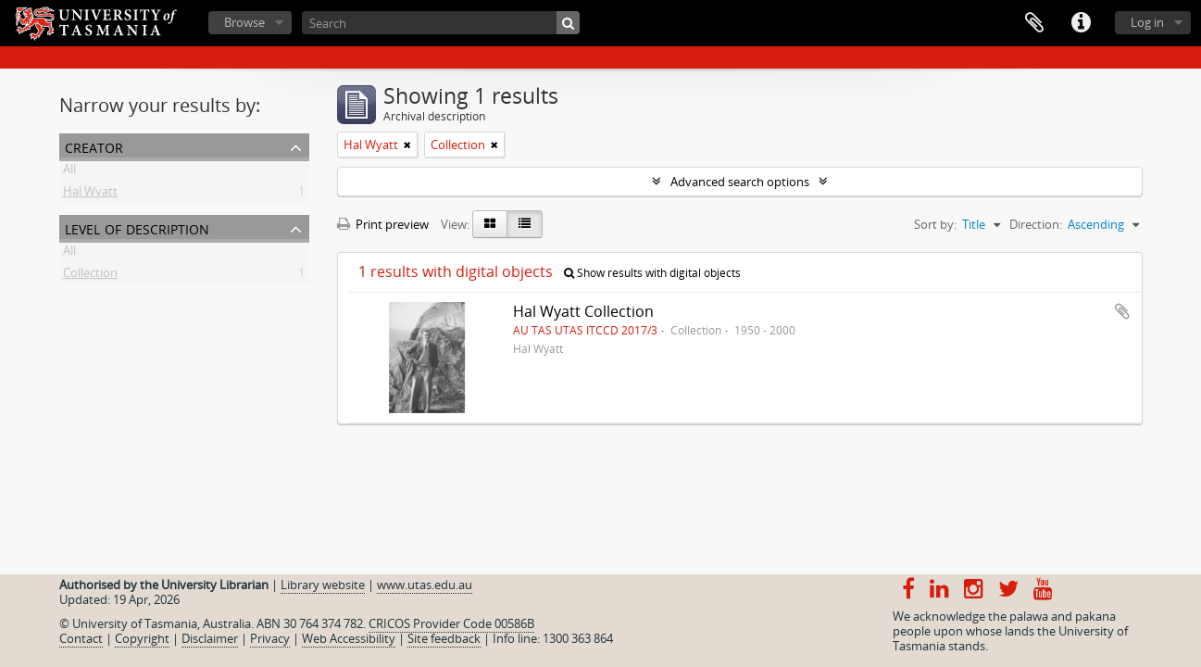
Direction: (1035, 224)
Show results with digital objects (652, 273)
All (69, 172)
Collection (90, 276)
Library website (323, 584)
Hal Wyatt (90, 194)
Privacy (270, 638)
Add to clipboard (1122, 311)
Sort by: (935, 224)
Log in (1147, 22)
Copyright (142, 638)
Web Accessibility (348, 638)
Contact (81, 638)
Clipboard (1034, 23)
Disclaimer (209, 638)
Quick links (1080, 23)
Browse (244, 22)
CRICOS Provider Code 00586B (451, 623)
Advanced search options (739, 181)
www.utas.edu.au (424, 584)
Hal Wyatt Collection (583, 311)
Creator (94, 145)
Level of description (137, 227)
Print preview (383, 224)
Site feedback (444, 638)
